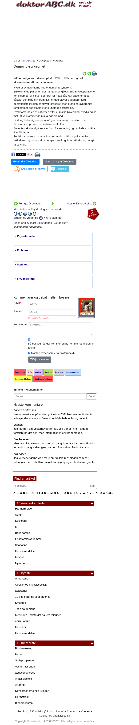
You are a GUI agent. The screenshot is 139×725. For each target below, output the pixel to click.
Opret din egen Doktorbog (59, 161)
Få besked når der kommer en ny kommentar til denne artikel (61, 345)
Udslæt (19, 557)
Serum (19, 514)
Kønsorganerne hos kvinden (32, 690)
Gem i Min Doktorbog (25, 161)
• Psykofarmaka (25, 236)
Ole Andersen (22, 439)
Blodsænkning (23, 648)
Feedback (61, 169)
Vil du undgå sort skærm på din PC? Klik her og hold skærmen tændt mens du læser (49, 80)
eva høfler (20, 454)
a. (16, 526)
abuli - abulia (23, 621)
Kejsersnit (21, 520)
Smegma (20, 602)
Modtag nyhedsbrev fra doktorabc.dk (53, 353)
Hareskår (20, 627)
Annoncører (22, 578)
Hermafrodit (22, 696)
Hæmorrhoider (24, 508)
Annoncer (72, 711)
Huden (19, 654)
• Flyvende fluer (25, 278)
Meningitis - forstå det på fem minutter (38, 615)
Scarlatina (21, 545)
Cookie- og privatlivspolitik (31, 584)
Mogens (18, 424)
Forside (31, 60)
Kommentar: (20, 324)
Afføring (20, 684)
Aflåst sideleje (23, 678)
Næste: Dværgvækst (82, 203)
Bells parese (22, 532)
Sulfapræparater (25, 660)
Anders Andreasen (25, 410)
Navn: (18, 302)
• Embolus (21, 250)
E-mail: (18, 311)
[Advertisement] (55, 33)
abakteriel (21, 590)
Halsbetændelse (25, 551)
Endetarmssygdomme (28, 539)
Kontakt (85, 711)
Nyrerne (20, 563)
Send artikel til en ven (33, 169)
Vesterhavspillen (25, 666)
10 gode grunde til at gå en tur (33, 596)
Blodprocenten (24, 703)
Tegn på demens (25, 608)
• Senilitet (21, 264)
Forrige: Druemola (27, 203)
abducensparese (25, 672)
